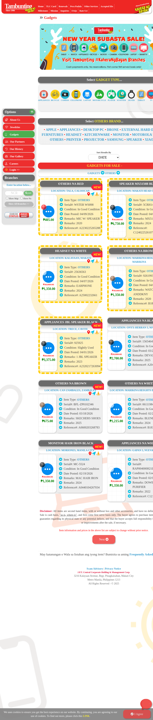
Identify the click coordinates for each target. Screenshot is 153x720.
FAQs (74, 11)
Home (41, 6)
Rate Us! (84, 11)
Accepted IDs (107, 6)
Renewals (63, 6)
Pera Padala (76, 6)
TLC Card (51, 6)
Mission (54, 11)
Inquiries (64, 11)
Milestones (43, 11)
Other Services (91, 6)
